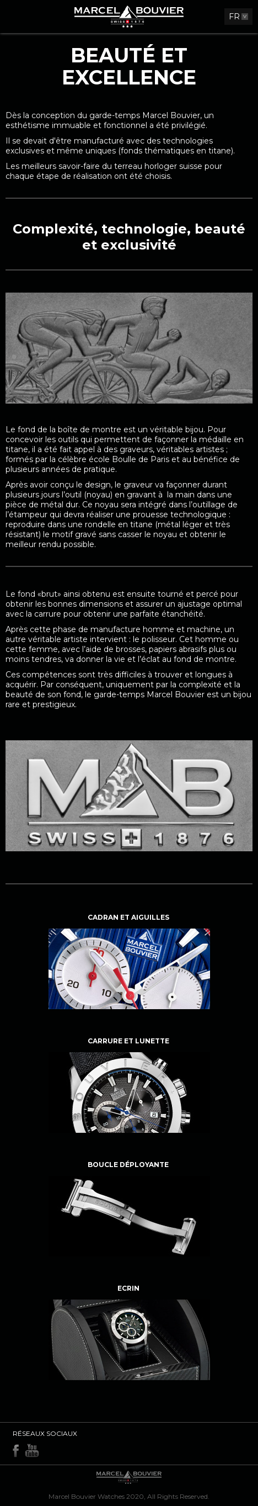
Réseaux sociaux (45, 1433)
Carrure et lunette (128, 1041)
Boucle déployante (128, 1164)
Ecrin (128, 1288)
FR (234, 17)
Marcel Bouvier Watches (87, 1496)
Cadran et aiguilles (128, 917)
